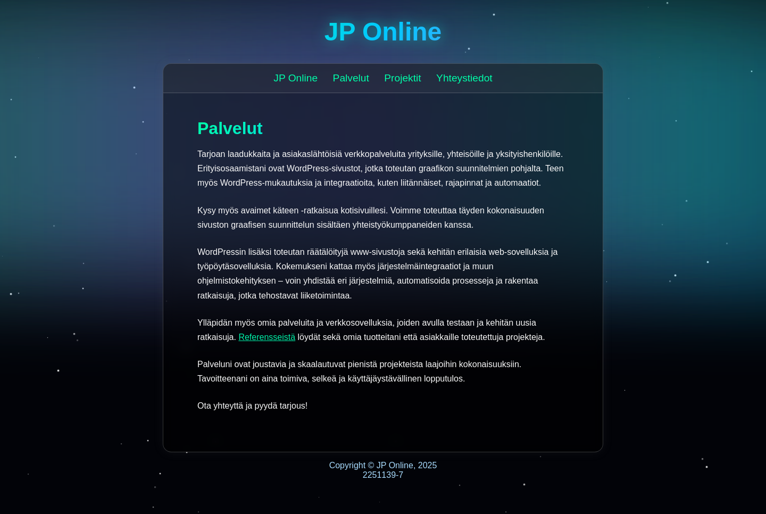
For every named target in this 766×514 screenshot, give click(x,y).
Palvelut (351, 78)
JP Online (295, 78)
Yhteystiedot (464, 78)
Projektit (402, 78)
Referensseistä (266, 337)
